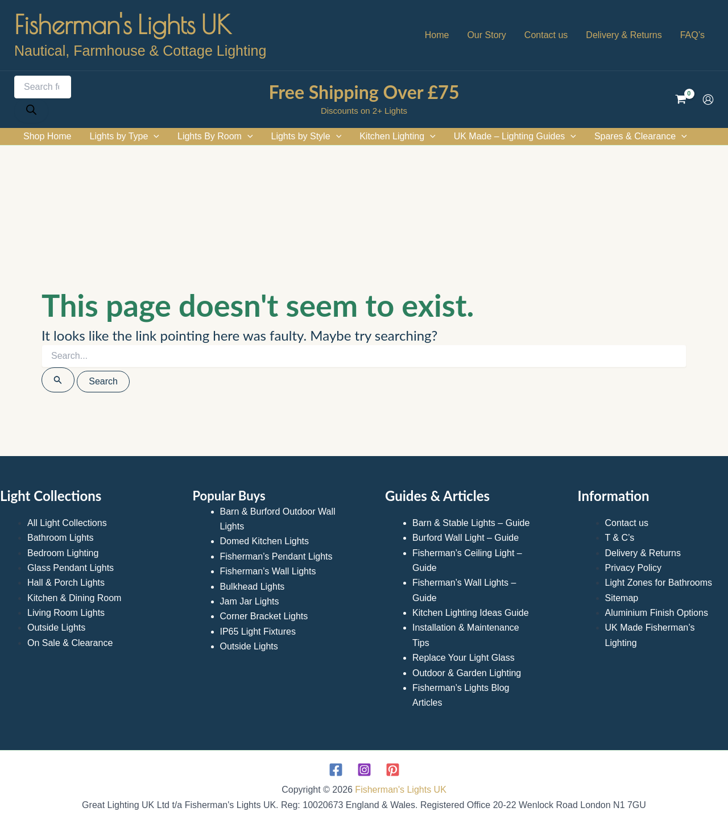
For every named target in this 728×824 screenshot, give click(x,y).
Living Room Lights (66, 613)
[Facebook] (336, 770)
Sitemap (622, 598)
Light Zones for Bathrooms (659, 582)
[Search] (31, 110)
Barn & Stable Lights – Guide (471, 523)
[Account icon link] (708, 99)
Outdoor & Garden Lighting (466, 673)
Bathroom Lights (60, 538)
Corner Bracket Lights (264, 616)
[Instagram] (364, 770)
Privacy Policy (633, 568)
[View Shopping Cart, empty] (680, 99)
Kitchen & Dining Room (74, 598)
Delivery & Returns (643, 553)
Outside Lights (56, 627)
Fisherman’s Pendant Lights (276, 556)
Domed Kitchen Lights (264, 541)
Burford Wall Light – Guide (465, 538)
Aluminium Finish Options (656, 613)
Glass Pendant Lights (70, 568)
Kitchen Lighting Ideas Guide (470, 613)
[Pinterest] (393, 770)
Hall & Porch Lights (66, 582)
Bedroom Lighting (62, 553)
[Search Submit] (58, 379)
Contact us (626, 523)
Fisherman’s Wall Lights (268, 571)
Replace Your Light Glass (463, 657)
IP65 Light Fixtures (258, 631)
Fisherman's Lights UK (122, 24)
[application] (153, 136)
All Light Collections (67, 523)
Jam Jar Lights (249, 601)
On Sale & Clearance (70, 643)
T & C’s (620, 538)
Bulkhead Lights (252, 586)
